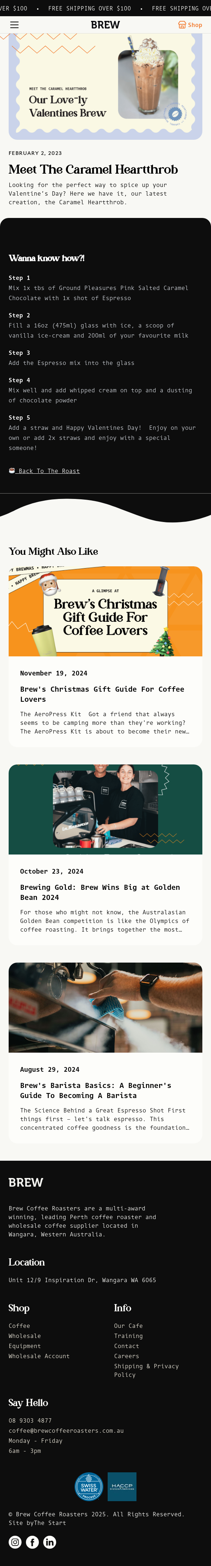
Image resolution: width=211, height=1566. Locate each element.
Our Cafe (128, 1325)
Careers (126, 1356)
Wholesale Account (39, 1356)
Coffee (19, 1325)
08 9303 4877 (30, 1420)
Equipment (25, 1345)
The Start (50, 1522)
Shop (190, 25)
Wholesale (25, 1335)
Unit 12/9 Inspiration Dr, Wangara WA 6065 (82, 1280)
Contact (126, 1345)
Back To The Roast (44, 470)
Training (128, 1335)
